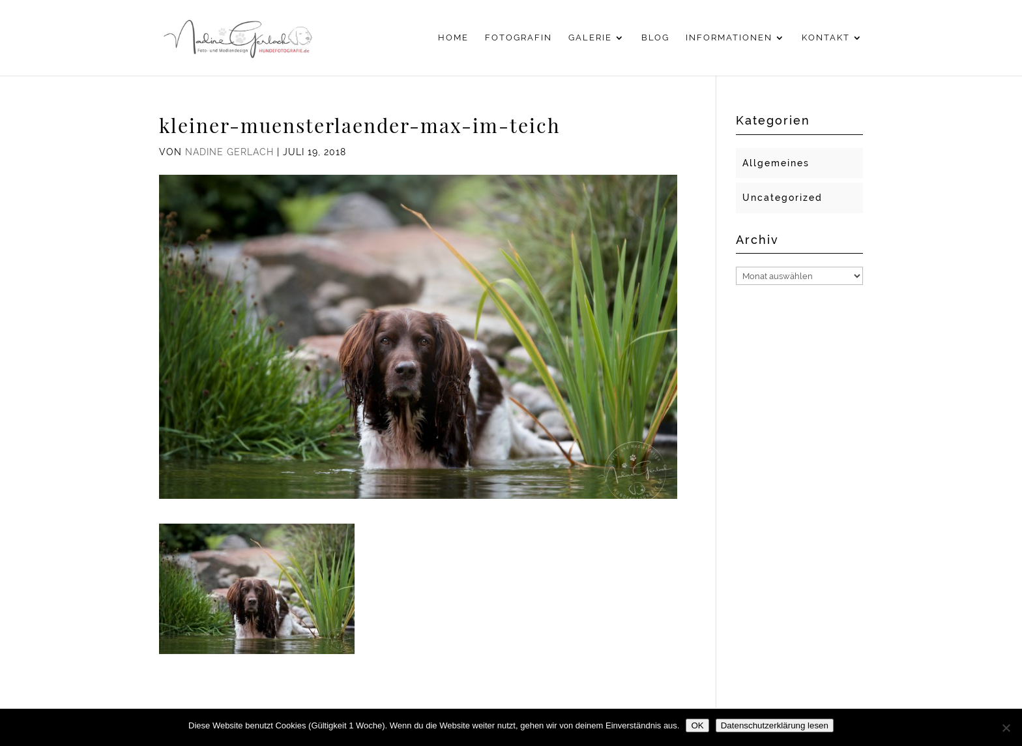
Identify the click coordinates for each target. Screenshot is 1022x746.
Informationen (729, 37)
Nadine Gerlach (229, 152)
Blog (655, 37)
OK (697, 725)
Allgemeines (776, 163)
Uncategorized (782, 197)
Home (453, 37)
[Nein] (1005, 727)
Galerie (590, 37)
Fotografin (518, 37)
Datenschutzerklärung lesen (774, 725)
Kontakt (826, 37)
